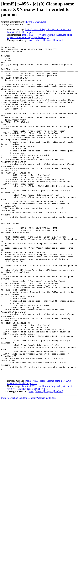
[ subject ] (49, 40)
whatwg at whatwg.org (35, 22)
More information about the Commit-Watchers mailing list (28, 463)
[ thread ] (39, 40)
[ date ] (31, 40)
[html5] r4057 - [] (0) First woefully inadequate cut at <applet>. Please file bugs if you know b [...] (39, 36)
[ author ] (58, 40)
